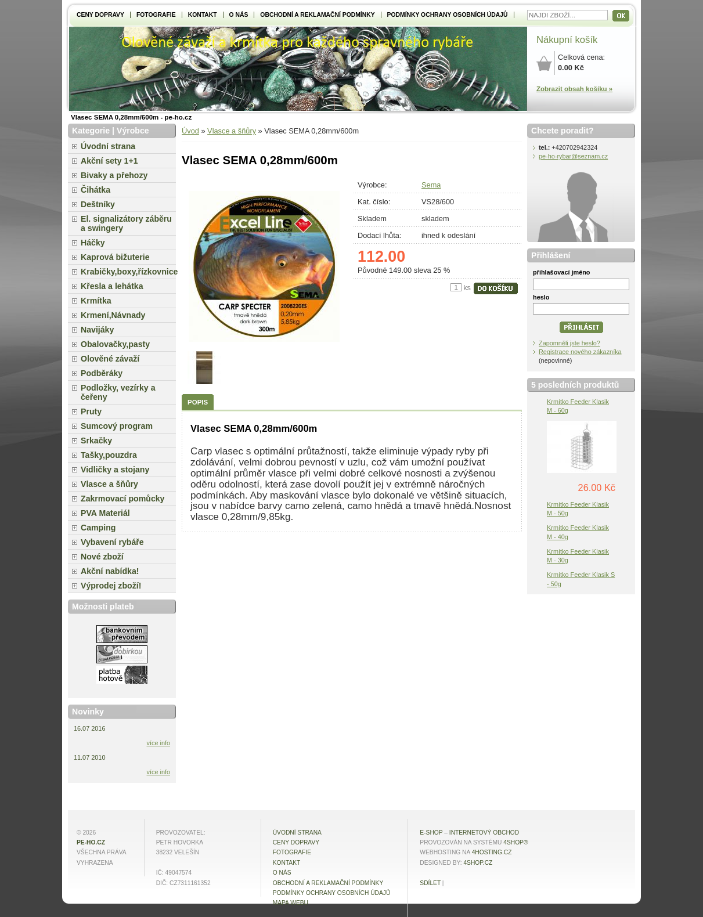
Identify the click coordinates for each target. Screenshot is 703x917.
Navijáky (97, 329)
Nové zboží (102, 556)
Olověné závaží (110, 358)
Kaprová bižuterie (115, 257)
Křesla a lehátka (112, 286)
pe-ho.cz (91, 842)
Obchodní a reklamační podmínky (317, 15)
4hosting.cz (492, 852)
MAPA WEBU (290, 903)
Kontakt (202, 15)
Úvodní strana (108, 146)
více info (159, 742)
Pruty (91, 411)
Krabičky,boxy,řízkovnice (128, 271)
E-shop (431, 832)
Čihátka (95, 189)
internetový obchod (484, 832)
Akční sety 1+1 (109, 160)
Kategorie (91, 130)
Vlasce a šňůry (231, 131)
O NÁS (238, 15)
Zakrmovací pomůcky (122, 498)
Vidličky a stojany (115, 469)
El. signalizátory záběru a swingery (126, 223)
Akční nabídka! (110, 571)
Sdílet (430, 883)
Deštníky (98, 204)
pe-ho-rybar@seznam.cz (573, 156)
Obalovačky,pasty (115, 344)
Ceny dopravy (100, 15)
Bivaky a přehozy (114, 175)
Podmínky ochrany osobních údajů (447, 15)
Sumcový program (117, 426)
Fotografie (156, 15)
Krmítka (96, 300)
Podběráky (101, 373)
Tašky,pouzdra (109, 455)
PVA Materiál (105, 513)
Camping (98, 527)
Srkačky (96, 440)
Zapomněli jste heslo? (569, 343)
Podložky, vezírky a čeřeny (118, 392)
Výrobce (133, 130)
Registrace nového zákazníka (580, 351)
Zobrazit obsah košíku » (574, 88)
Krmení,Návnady (113, 315)
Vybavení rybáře (112, 542)
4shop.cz (477, 863)
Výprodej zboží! (111, 585)
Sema (431, 184)
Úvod (190, 131)
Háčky (93, 242)
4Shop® (515, 842)
